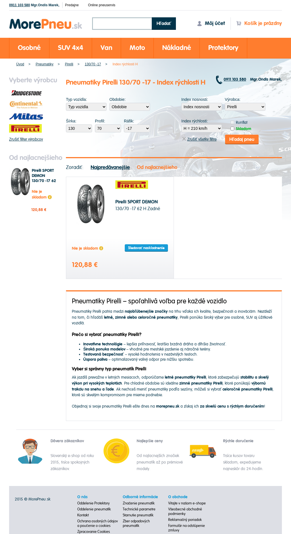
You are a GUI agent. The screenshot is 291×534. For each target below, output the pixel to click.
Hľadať (164, 23)
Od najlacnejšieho (157, 167)
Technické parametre (139, 509)
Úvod (20, 64)
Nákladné (176, 47)
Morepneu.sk (46, 19)
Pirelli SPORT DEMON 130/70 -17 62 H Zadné (44, 178)
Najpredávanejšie (110, 167)
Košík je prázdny (259, 23)
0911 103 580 (19, 5)
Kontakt (83, 515)
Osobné (29, 47)
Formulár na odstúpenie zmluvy (186, 528)
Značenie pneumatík (139, 503)
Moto (137, 47)
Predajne (72, 5)
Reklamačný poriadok (185, 520)
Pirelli (69, 64)
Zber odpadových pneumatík (136, 523)
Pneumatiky (44, 64)
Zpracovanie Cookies (93, 531)
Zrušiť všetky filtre (199, 139)
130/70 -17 (93, 64)
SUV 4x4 (70, 47)
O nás (82, 497)
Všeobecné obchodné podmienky (185, 511)
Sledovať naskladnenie (146, 248)
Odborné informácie (140, 497)
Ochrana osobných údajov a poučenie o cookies (97, 523)
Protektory (223, 47)
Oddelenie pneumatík (94, 509)
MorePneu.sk (39, 499)
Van (106, 47)
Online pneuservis (101, 5)
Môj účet (211, 23)
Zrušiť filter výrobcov (26, 139)
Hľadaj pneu (241, 139)
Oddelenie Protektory (93, 503)
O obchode (178, 497)
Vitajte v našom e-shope (187, 503)
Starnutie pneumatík (138, 515)
